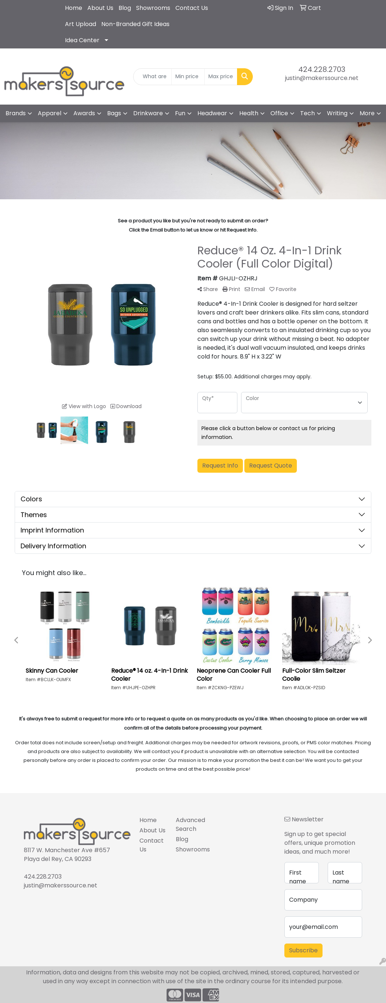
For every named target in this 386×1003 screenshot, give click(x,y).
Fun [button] (180, 113)
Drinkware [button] (148, 113)
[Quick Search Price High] (221, 76)
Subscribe (303, 950)
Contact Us (191, 8)
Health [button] (248, 113)
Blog (125, 8)
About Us (100, 8)
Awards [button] (84, 113)
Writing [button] (337, 113)
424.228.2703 (321, 69)
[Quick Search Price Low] (188, 76)
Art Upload (80, 24)
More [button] (367, 113)
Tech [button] (307, 113)
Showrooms (153, 8)
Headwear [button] (212, 113)
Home (73, 8)
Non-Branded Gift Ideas (135, 24)
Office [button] (279, 113)
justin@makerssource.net (321, 78)
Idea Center (82, 40)
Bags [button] (114, 113)
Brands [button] (16, 113)
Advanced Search (189, 824)
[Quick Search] (152, 76)
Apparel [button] (49, 113)
